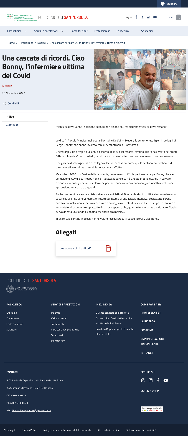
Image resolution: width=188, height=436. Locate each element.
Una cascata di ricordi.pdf (75, 248)
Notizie (41, 43)
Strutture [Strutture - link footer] (11, 329)
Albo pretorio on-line (108, 430)
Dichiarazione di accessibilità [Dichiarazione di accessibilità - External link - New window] (141, 430)
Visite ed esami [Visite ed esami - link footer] (59, 318)
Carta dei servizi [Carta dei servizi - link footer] (14, 324)
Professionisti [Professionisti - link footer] (151, 312)
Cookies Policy (29, 430)
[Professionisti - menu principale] (102, 31)
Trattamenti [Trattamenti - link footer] (57, 324)
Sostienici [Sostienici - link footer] (147, 330)
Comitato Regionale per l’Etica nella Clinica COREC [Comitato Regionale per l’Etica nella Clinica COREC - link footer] (115, 331)
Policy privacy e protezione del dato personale (67, 430)
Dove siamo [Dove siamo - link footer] (12, 318)
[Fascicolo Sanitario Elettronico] (152, 409)
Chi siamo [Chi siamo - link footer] (11, 313)
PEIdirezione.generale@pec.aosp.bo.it (31, 410)
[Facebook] (132, 17)
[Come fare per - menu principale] (79, 31)
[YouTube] (150, 17)
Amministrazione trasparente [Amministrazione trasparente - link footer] (153, 341)
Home (11, 43)
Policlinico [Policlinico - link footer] (14, 304)
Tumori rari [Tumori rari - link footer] (57, 335)
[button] (169, 4)
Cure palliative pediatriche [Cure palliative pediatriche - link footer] (65, 329)
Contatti (12, 372)
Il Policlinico (26, 43)
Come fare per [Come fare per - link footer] (151, 304)
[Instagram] (138, 17)
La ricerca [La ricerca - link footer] (148, 321)
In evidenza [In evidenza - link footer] (104, 304)
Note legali (9, 430)
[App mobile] (143, 399)
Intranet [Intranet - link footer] (147, 352)
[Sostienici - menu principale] (147, 31)
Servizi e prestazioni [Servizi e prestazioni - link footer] (65, 304)
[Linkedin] (144, 17)
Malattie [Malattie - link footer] (55, 313)
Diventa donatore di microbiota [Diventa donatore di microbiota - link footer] (112, 313)
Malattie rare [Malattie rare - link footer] (58, 341)
